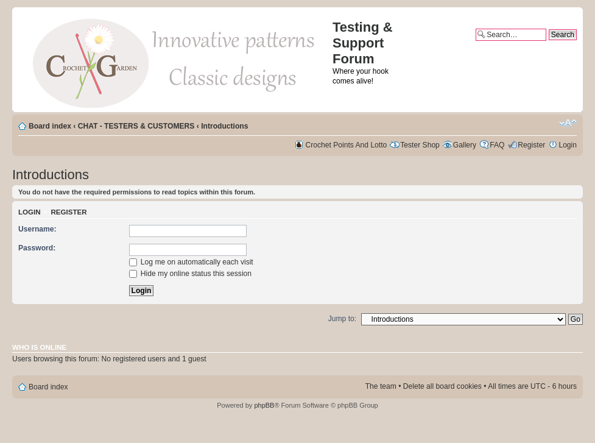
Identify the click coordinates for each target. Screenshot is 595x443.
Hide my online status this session (190, 273)
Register (531, 145)
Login (567, 145)
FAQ (497, 145)
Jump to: (342, 318)
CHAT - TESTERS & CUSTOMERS (136, 126)
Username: (37, 229)
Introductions (224, 126)
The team (380, 386)
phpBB (264, 405)
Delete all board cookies (442, 386)
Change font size (568, 123)
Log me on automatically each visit (191, 262)
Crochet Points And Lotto (346, 145)
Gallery (464, 145)
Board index (50, 126)
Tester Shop (420, 145)
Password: (36, 248)
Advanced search (548, 45)
